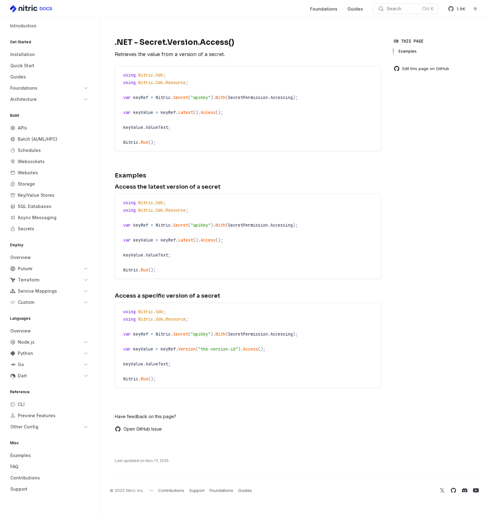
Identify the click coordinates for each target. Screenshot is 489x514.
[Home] (31, 8)
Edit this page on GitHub (421, 68)
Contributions (171, 490)
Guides (355, 9)
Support (197, 490)
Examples (408, 51)
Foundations (323, 9)
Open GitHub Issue (138, 429)
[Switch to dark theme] (475, 8)
